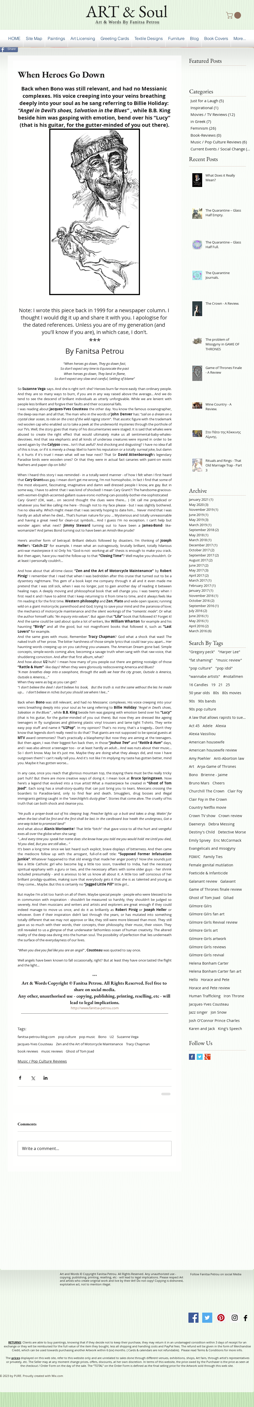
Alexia (221, 725)
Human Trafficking (205, 995)
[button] (234, 15)
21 (220, 684)
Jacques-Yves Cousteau (35, 1044)
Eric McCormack (227, 840)
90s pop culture (202, 709)
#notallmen (233, 676)
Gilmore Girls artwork (207, 938)
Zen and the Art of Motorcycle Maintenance (89, 1044)
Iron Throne (234, 995)
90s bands (207, 701)
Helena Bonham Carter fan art (215, 971)
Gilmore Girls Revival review (213, 922)
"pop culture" (200, 668)
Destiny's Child (202, 832)
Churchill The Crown (206, 791)
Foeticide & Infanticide (208, 872)
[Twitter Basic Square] (200, 1057)
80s (216, 692)
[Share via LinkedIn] (45, 1077)
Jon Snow (219, 1012)
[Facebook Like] (241, 48)
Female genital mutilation (211, 864)
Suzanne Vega (127, 1037)
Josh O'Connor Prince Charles (214, 1020)
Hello (193, 979)
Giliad (228, 897)
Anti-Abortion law (229, 758)
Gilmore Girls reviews (207, 946)
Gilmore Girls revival (206, 954)
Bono (102, 1037)
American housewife (206, 742)
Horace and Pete (215, 979)
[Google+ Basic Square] (207, 1057)
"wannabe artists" (204, 676)
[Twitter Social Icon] (207, 1318)
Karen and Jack (202, 1028)
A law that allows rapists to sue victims (217, 717)
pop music (87, 1037)
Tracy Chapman (138, 1044)
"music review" (229, 660)
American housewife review (213, 750)
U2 (112, 1037)
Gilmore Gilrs (200, 905)
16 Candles (198, 684)
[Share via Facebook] (20, 1077)
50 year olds (199, 692)
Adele (208, 725)
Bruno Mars (199, 783)
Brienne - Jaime (214, 774)
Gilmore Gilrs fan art (206, 913)
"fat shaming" (201, 660)
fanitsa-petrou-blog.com (36, 1037)
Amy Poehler (200, 758)
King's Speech (230, 1028)
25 (228, 684)
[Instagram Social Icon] (235, 1318)
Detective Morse (232, 832)
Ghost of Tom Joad (80, 1051)
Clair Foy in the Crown (208, 799)
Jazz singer (198, 1012)
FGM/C (194, 856)
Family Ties (213, 856)
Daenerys (197, 823)
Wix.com (57, 1376)
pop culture (67, 1037)
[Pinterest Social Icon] (221, 1318)
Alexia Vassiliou (202, 733)
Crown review (230, 815)
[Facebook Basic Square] (192, 1057)
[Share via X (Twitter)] (32, 1077)
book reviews (28, 1051)
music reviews (52, 1051)
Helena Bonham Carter (209, 963)
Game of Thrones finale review (215, 889)
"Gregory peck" (202, 651)
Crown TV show (202, 815)
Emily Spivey (199, 840)
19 (213, 684)
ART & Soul (127, 11)
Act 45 (194, 725)
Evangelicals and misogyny (212, 848)
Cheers (219, 783)
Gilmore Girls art (203, 930)
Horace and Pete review (209, 987)
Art (191, 766)
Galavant (228, 881)
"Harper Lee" (229, 651)
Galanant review (203, 881)
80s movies (231, 692)
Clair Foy (235, 791)
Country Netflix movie (207, 807)
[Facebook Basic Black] (245, 1318)
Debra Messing (221, 823)
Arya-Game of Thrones (216, 766)
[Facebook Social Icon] (193, 1318)
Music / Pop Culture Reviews (42, 1061)
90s (192, 701)
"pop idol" (224, 668)
